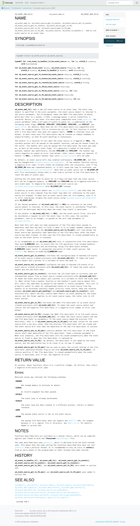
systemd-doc (27, 8)
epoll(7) (87, 119)
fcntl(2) (19, 251)
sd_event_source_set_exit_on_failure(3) (34, 170)
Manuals (6, 8)
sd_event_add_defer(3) (25, 490)
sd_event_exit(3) (68, 156)
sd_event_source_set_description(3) (32, 495)
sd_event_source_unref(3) (64, 190)
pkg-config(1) (62, 438)
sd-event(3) (32, 485)
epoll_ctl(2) (21, 127)
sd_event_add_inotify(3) (72, 487)
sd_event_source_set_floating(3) (30, 497)
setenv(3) (19, 447)
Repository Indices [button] (37, 3)
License (122, 522)
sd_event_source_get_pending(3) (65, 495)
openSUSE (19, 3)
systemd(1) (20, 485)
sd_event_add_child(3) (49, 487)
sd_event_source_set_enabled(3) (49, 162)
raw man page (111, 24)
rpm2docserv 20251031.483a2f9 (107, 522)
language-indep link (113, 19)
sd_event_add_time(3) (83, 485)
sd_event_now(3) (63, 485)
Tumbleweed (16, 8)
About (27, 3)
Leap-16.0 (109, 46)
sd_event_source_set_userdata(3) (63, 492)
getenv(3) (48, 443)
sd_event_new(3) (47, 485)
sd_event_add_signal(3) (26, 487)
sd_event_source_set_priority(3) (30, 492)
